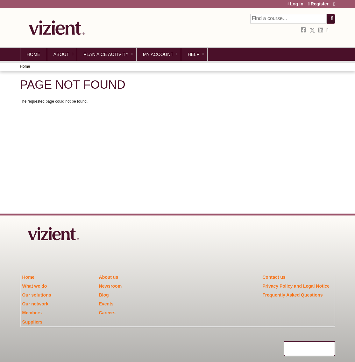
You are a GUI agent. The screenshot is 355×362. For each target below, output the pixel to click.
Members (32, 312)
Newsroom (110, 286)
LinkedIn (321, 30)
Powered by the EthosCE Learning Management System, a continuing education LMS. (309, 348)
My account (158, 54)
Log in (296, 4)
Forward (330, 30)
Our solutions (36, 294)
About (61, 54)
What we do (34, 286)
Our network (35, 303)
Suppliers (32, 321)
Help (194, 54)
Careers (107, 312)
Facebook (304, 30)
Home (33, 54)
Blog (104, 294)
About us (108, 277)
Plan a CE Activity (106, 54)
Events (106, 303)
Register (320, 4)
